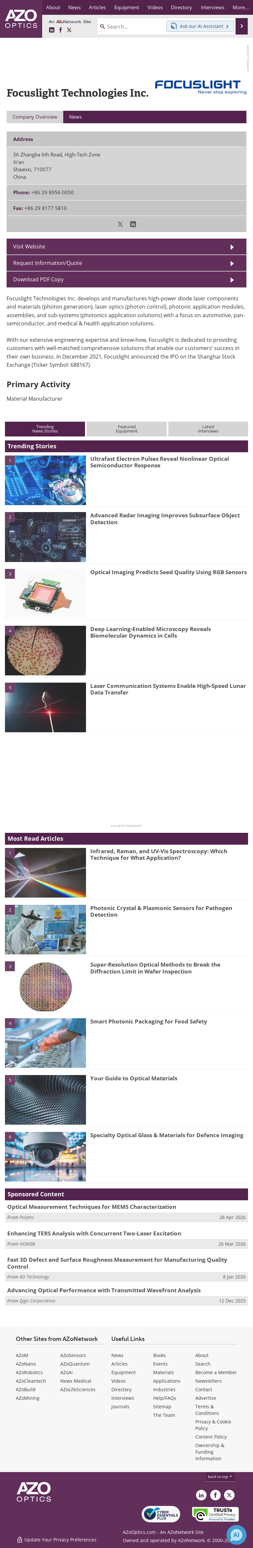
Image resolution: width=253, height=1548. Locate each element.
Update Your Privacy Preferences (56, 1539)
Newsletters (208, 1381)
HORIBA (27, 1244)
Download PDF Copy (38, 279)
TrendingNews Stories (45, 429)
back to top (220, 1476)
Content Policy (211, 1437)
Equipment (123, 1372)
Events (160, 1364)
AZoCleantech (31, 1381)
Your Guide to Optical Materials (133, 1078)
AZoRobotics (29, 1372)
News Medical (75, 1381)
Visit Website (29, 246)
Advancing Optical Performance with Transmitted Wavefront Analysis (104, 1290)
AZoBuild (26, 1389)
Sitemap (162, 1406)
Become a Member (216, 1372)
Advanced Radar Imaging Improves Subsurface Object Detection (165, 518)
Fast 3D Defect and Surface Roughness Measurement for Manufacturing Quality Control (117, 1263)
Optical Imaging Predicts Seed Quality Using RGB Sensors (168, 572)
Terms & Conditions (207, 1409)
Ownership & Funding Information (209, 1452)
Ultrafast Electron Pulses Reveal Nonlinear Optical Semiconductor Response (159, 462)
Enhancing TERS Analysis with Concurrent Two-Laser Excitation (94, 1233)
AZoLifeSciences (78, 1389)
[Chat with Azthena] (236, 1535)
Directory (121, 1389)
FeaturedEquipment (127, 429)
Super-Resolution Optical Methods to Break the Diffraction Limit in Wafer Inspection (155, 968)
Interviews (122, 1398)
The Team (164, 1415)
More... (241, 7)
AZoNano (26, 1364)
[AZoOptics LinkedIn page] (51, 30)
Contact (203, 1389)
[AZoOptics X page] (69, 30)
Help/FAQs (164, 1398)
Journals (120, 1406)
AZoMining (28, 1398)
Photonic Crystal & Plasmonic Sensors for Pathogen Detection (161, 911)
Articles (119, 1364)
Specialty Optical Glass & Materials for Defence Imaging (166, 1135)
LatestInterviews (208, 429)
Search (203, 1364)
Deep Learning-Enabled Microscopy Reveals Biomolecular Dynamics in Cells (150, 632)
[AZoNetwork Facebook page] (60, 30)
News (117, 1355)
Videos (118, 1381)
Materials (163, 1372)
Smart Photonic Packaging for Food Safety (148, 1021)
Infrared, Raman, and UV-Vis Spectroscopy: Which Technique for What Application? (158, 854)
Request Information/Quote (47, 263)
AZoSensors (73, 1355)
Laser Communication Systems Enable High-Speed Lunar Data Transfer (168, 689)
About (202, 1355)
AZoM (22, 1355)
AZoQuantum (75, 1364)
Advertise (205, 1398)
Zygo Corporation (37, 1301)
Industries (164, 1389)
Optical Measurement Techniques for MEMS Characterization (91, 1206)
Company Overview (35, 116)
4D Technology (34, 1277)
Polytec (26, 1217)
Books (159, 1355)
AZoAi (66, 1372)
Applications (167, 1381)
